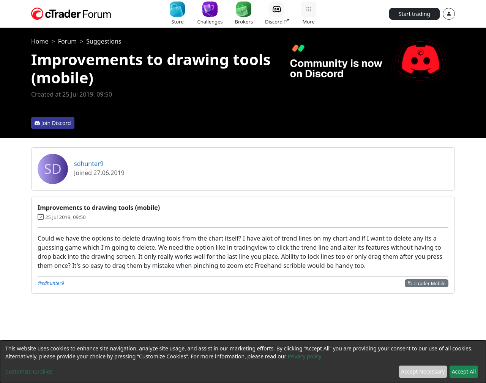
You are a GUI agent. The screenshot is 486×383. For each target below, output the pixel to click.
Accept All (464, 371)
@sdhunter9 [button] (51, 283)
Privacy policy (305, 356)
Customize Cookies (28, 371)
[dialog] (243, 362)
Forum (67, 41)
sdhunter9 (89, 163)
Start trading (414, 13)
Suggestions (103, 41)
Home (40, 41)
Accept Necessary (423, 371)
